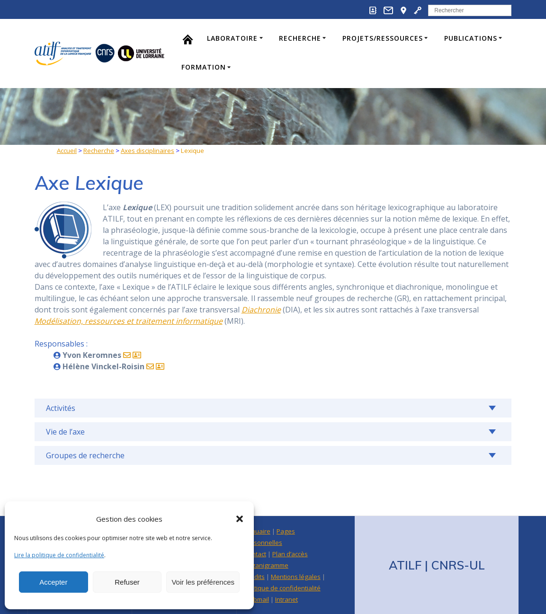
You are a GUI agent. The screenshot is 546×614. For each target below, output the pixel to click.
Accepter (53, 582)
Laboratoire (232, 38)
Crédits (254, 576)
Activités (60, 408)
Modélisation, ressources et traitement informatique (129, 321)
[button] (239, 519)
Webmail (256, 599)
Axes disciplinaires (147, 150)
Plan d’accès (290, 554)
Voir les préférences (202, 582)
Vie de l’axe (65, 432)
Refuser (127, 582)
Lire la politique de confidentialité (59, 555)
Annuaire (257, 531)
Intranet (286, 599)
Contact (255, 554)
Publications (470, 38)
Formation (203, 66)
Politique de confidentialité (282, 588)
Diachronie (261, 309)
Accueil (67, 150)
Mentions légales (296, 576)
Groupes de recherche (85, 455)
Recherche (300, 38)
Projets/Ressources (382, 38)
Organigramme (266, 565)
